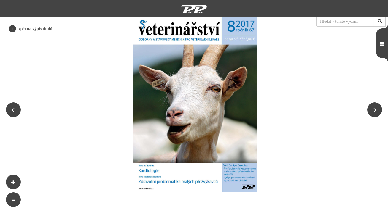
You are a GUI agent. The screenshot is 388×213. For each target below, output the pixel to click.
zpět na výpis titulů (30, 28)
